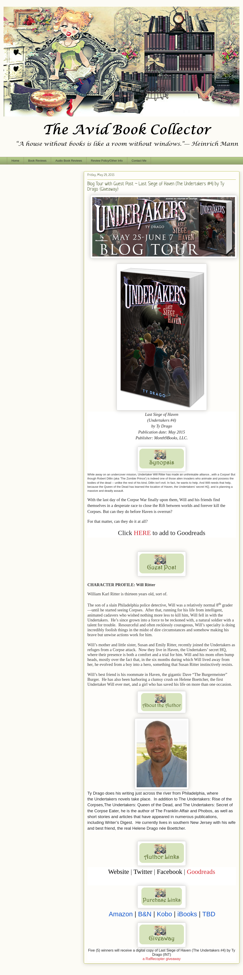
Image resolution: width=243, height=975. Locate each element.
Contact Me (139, 160)
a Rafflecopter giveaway (162, 959)
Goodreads (201, 871)
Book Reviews (37, 160)
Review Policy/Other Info (107, 160)
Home (15, 160)
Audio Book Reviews (69, 160)
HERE (142, 532)
